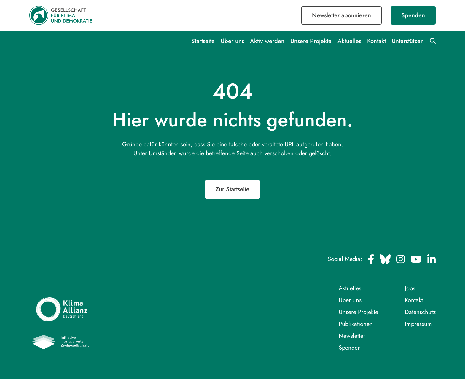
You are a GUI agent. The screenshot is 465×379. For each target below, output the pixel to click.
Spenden (413, 15)
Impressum (418, 324)
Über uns (232, 41)
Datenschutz (420, 312)
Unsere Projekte (311, 41)
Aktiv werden (267, 41)
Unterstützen (408, 41)
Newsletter (352, 336)
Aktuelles (349, 41)
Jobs (410, 288)
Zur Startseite (232, 189)
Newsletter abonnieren (341, 15)
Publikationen (356, 324)
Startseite (203, 41)
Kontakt (376, 41)
